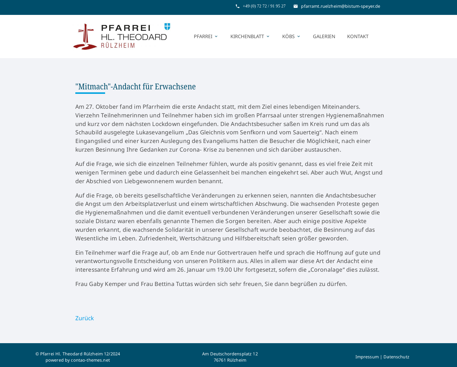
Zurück (84, 318)
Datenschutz (396, 357)
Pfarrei (206, 36)
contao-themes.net (90, 360)
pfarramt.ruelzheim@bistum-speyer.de (340, 6)
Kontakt (358, 36)
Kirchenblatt (250, 36)
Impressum (367, 357)
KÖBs (291, 36)
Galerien (324, 36)
